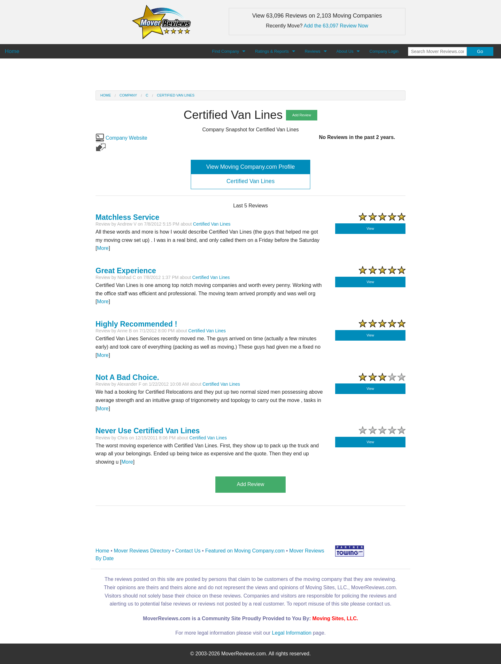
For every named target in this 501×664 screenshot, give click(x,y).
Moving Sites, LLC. (335, 618)
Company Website (121, 138)
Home (105, 95)
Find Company (225, 51)
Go (480, 51)
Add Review (301, 115)
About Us (344, 51)
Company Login (383, 51)
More (102, 248)
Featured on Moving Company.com (245, 550)
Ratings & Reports (272, 51)
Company (128, 95)
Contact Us (188, 550)
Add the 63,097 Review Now (336, 25)
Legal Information (292, 633)
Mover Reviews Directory (142, 550)
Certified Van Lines (176, 95)
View (370, 228)
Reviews (312, 51)
